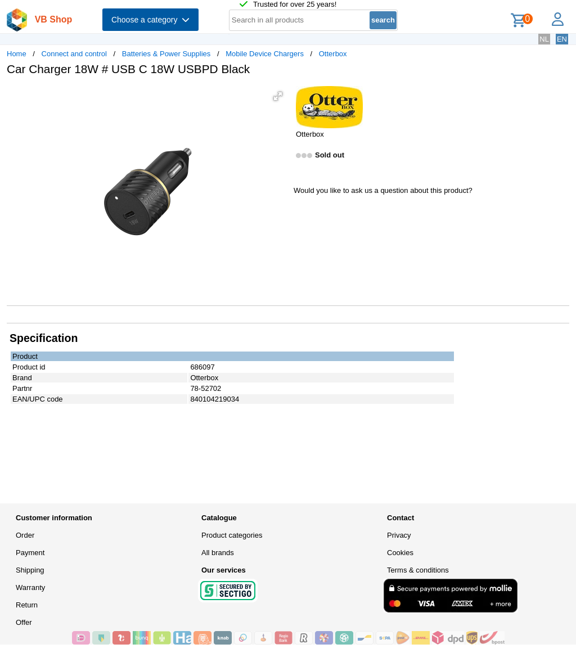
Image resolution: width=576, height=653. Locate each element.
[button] (278, 96)
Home (16, 53)
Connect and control (74, 53)
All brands (217, 552)
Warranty (30, 587)
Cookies (400, 552)
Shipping (30, 570)
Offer (24, 622)
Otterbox (333, 53)
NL (544, 39)
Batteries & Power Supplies (166, 53)
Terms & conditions (418, 570)
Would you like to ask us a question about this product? (383, 190)
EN (562, 39)
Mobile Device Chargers (265, 53)
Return (27, 605)
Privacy (399, 535)
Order (25, 535)
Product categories (231, 535)
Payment (30, 552)
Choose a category (150, 19)
